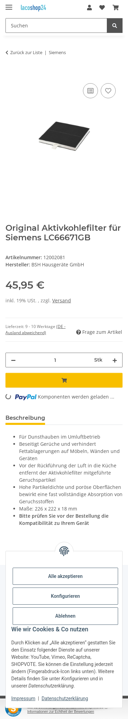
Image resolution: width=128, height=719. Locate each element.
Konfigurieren (65, 596)
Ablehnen (65, 616)
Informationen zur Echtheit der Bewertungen (60, 712)
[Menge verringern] (13, 360)
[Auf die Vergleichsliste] (90, 90)
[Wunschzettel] (102, 7)
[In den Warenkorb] (10, 74)
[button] (89, 7)
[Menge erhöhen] (114, 360)
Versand (61, 300)
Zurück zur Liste (26, 52)
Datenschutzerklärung (65, 698)
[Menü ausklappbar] (8, 4)
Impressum (23, 698)
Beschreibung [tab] (25, 418)
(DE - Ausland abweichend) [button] (35, 330)
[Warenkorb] (116, 7)
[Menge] (54, 360)
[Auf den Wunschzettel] (108, 90)
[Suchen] (56, 25)
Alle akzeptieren (65, 576)
